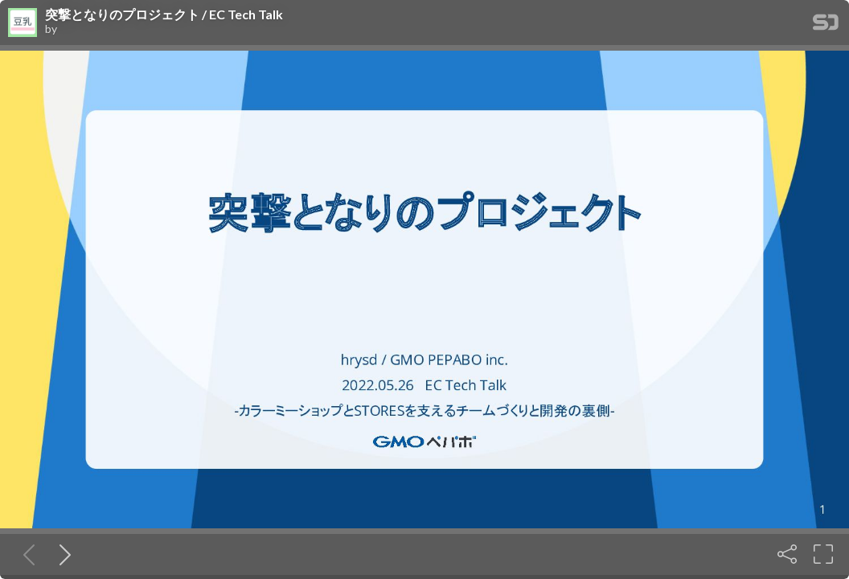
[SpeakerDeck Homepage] (826, 25)
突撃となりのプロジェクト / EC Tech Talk (164, 14)
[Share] (787, 554)
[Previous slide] (26, 554)
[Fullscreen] (823, 554)
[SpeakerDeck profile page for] (22, 23)
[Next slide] (62, 554)
